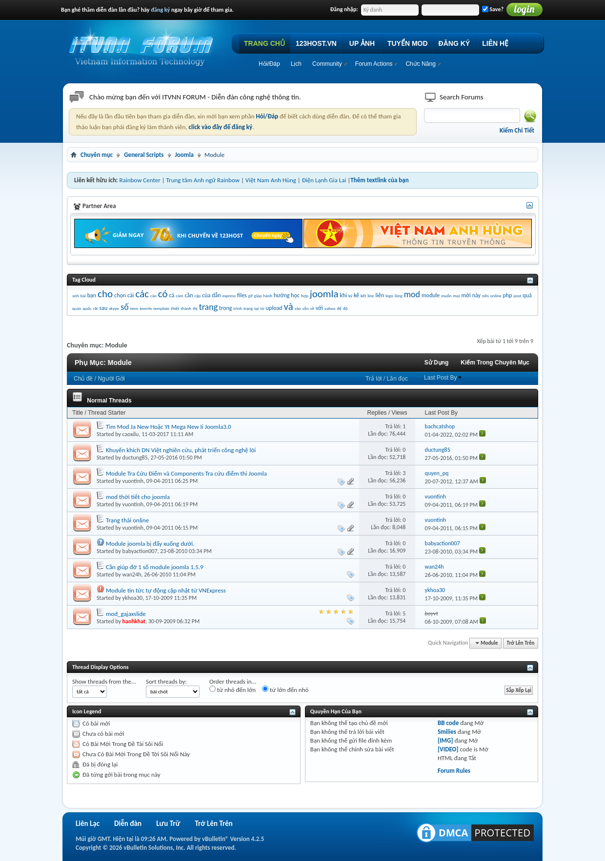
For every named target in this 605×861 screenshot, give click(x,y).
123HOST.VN (316, 43)
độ (345, 308)
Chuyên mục (97, 154)
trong (225, 308)
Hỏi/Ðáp (269, 63)
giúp (258, 295)
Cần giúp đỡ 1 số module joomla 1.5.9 (154, 567)
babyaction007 (140, 551)
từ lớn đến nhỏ (285, 689)
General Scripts (143, 154)
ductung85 (135, 457)
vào (298, 308)
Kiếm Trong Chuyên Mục (495, 362)
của (206, 295)
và (288, 306)
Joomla (184, 154)
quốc (86, 308)
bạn (91, 295)
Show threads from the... (104, 681)
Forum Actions (374, 63)
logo (389, 295)
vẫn (305, 308)
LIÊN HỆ (495, 43)
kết (363, 295)
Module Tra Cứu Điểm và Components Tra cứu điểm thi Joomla (186, 473)
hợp (304, 295)
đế (339, 308)
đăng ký (160, 9)
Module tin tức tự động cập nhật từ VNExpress (166, 590)
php (507, 295)
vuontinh (133, 481)
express (229, 295)
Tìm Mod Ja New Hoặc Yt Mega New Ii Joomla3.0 (168, 426)
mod (412, 294)
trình (237, 308)
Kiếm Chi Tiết (517, 130)
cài (130, 295)
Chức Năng (420, 63)
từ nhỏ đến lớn (232, 689)
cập (197, 295)
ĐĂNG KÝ (454, 43)
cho (105, 293)
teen (134, 308)
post (517, 295)
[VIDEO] (448, 749)
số (125, 307)
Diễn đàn (127, 823)
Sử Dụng (436, 362)
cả (172, 295)
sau (104, 308)
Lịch (296, 63)
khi (343, 295)
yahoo (329, 308)
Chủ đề (83, 378)
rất (95, 308)
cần (188, 295)
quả (527, 295)
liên (380, 295)
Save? (493, 9)
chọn (120, 295)
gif (250, 295)
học (295, 295)
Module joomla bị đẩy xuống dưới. (150, 543)
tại (256, 308)
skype (114, 308)
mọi (456, 295)
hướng (281, 295)
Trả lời (373, 378)
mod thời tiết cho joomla (138, 496)
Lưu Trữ (168, 823)
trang (208, 307)
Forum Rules (454, 770)
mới (466, 295)
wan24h (131, 574)
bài (83, 295)
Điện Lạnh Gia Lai (324, 180)
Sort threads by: (166, 681)
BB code (448, 723)
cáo (153, 295)
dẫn (216, 295)
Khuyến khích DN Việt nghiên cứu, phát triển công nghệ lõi (181, 450)
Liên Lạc (88, 823)
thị (195, 308)
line (370, 295)
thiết (175, 308)
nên (485, 295)
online (496, 295)
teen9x (146, 308)
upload (274, 308)
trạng (248, 308)
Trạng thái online (127, 520)
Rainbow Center (139, 180)
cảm (179, 295)
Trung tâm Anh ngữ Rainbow (203, 180)
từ (262, 308)
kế (356, 295)
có (163, 293)
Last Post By (443, 377)
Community (327, 63)
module (431, 295)
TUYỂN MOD (407, 43)
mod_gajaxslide (126, 613)
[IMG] (445, 740)
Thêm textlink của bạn (379, 180)
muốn (446, 295)
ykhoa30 (132, 597)
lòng (399, 295)
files (242, 295)
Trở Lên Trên (521, 643)
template (161, 308)
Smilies (447, 731)
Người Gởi (111, 378)
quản (76, 308)
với (319, 308)
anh (75, 295)
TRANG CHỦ (264, 43)
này (476, 295)
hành (268, 295)
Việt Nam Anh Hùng (270, 180)
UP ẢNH (362, 43)
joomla (324, 293)
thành (186, 308)
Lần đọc (397, 378)
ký (350, 295)
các (142, 293)
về (312, 308)
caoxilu (130, 434)
